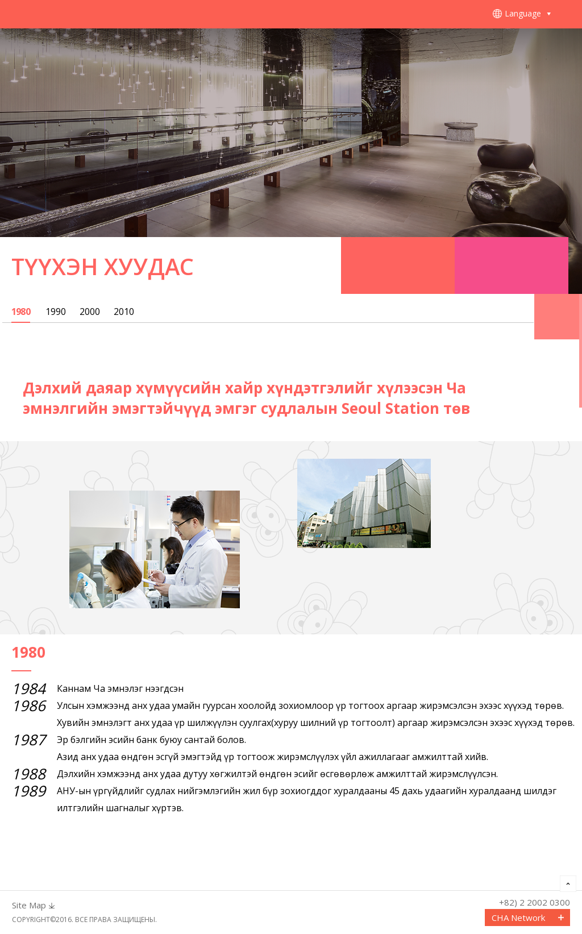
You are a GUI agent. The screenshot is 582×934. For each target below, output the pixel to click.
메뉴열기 (568, 14)
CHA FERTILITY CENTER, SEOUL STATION (96, 14)
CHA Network (518, 917)
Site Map (29, 905)
